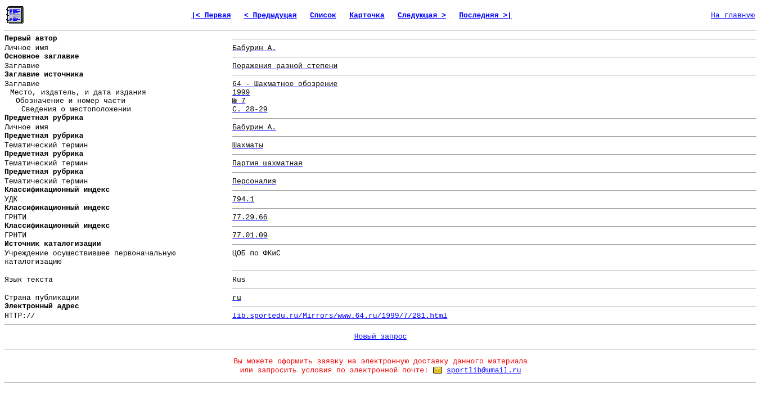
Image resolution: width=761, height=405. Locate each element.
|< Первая (211, 15)
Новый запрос (380, 336)
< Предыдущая (270, 15)
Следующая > (422, 15)
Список (323, 15)
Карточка (366, 15)
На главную (733, 15)
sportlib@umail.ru (484, 370)
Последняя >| (485, 15)
